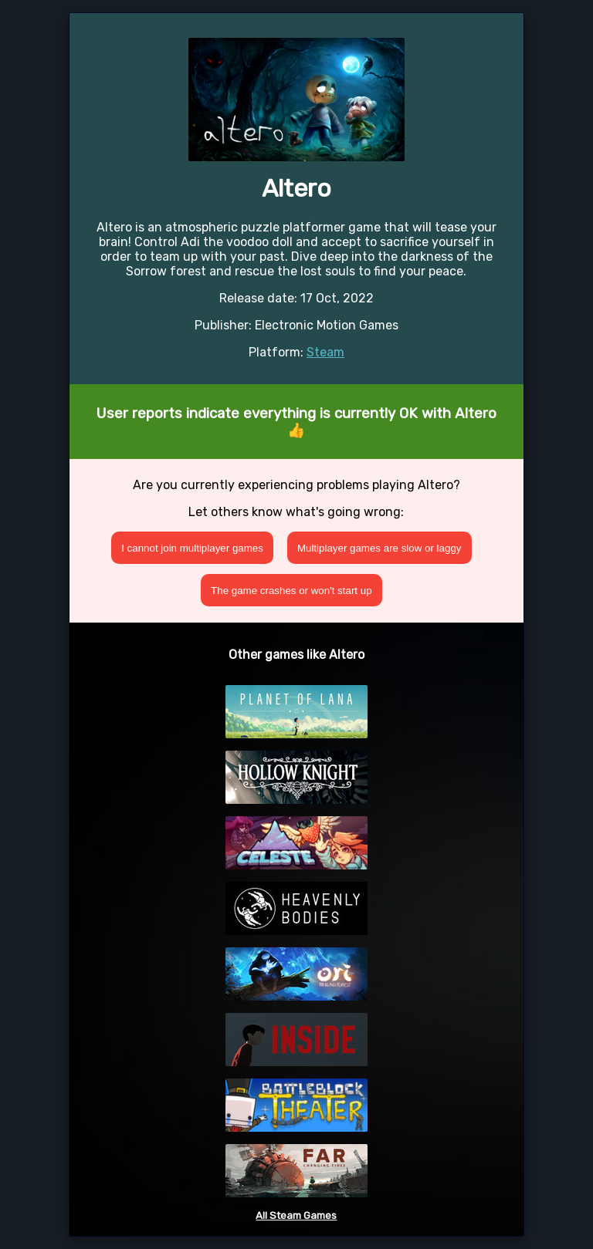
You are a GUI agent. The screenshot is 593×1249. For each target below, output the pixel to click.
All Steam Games (296, 1215)
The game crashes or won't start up (291, 590)
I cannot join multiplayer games (192, 548)
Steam (325, 352)
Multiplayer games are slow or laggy (379, 548)
